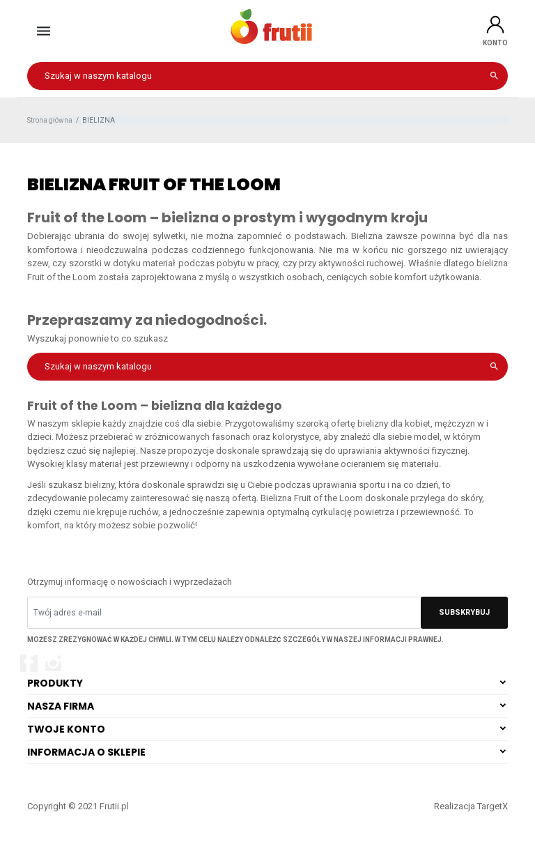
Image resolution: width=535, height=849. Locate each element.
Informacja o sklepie (86, 752)
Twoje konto (66, 729)
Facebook (29, 663)
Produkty (55, 683)
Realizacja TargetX (471, 806)
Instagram (53, 663)
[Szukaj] (267, 76)
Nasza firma (60, 706)
